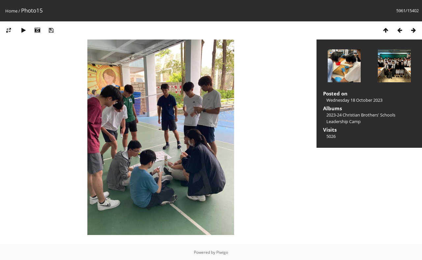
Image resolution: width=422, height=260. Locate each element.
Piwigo (222, 252)
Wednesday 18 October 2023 (354, 100)
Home (11, 11)
